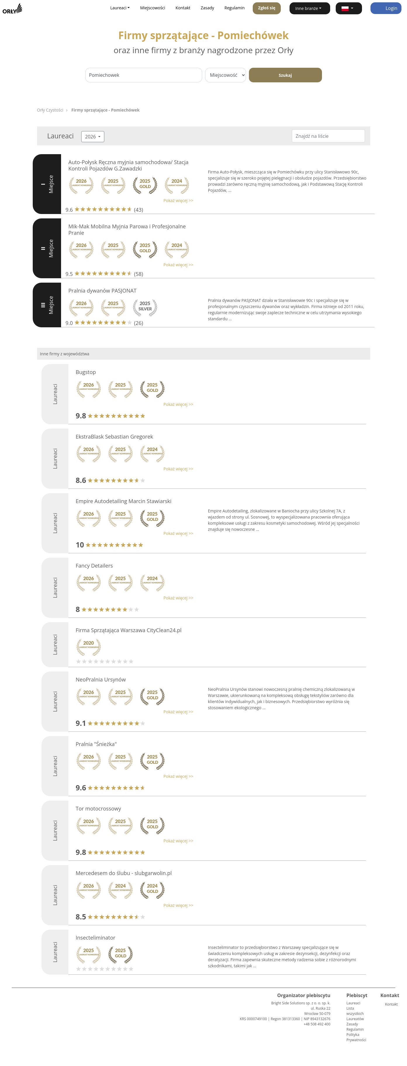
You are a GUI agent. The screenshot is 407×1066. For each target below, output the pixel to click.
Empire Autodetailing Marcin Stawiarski (124, 501)
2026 (91, 136)
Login (386, 8)
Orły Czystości (50, 110)
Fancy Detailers (94, 565)
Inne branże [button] (306, 8)
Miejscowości (152, 8)
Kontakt (183, 8)
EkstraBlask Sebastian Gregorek (114, 436)
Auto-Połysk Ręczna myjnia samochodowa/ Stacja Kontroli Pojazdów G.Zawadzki (128, 165)
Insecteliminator (95, 937)
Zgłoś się (267, 8)
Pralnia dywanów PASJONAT (102, 290)
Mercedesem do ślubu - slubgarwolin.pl (124, 873)
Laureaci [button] (118, 8)
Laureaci (353, 1003)
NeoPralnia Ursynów (101, 679)
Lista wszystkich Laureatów (355, 1013)
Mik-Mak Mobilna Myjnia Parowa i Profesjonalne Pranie (127, 229)
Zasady (207, 8)
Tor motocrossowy (98, 808)
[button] (349, 8)
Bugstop (86, 371)
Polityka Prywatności (356, 1037)
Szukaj (285, 75)
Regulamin (234, 8)
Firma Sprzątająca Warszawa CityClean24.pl (128, 630)
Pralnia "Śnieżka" (96, 743)
